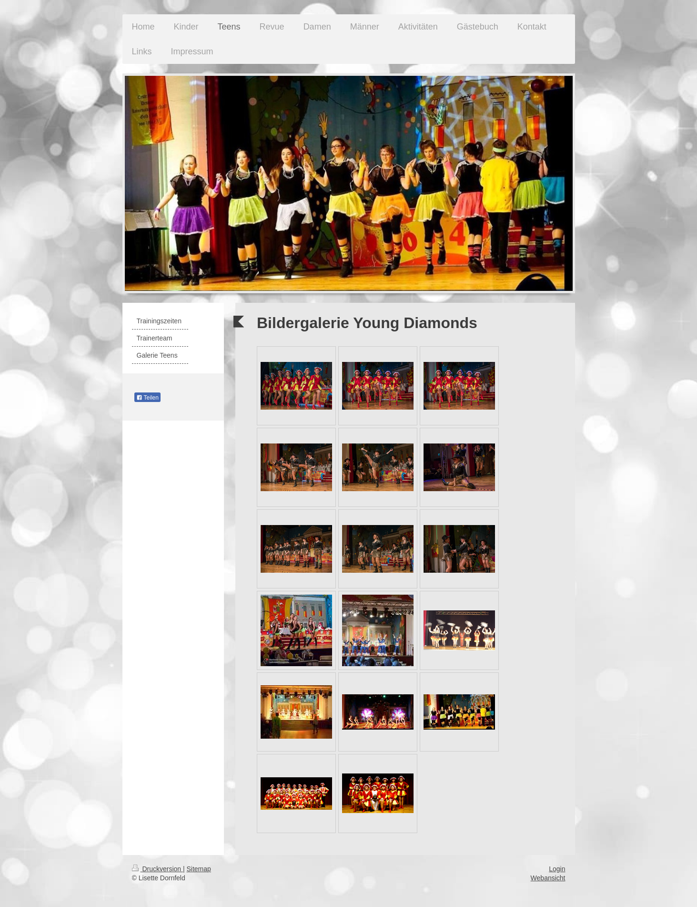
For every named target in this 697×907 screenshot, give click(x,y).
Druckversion (157, 869)
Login (557, 869)
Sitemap (199, 869)
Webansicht (548, 878)
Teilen (147, 397)
